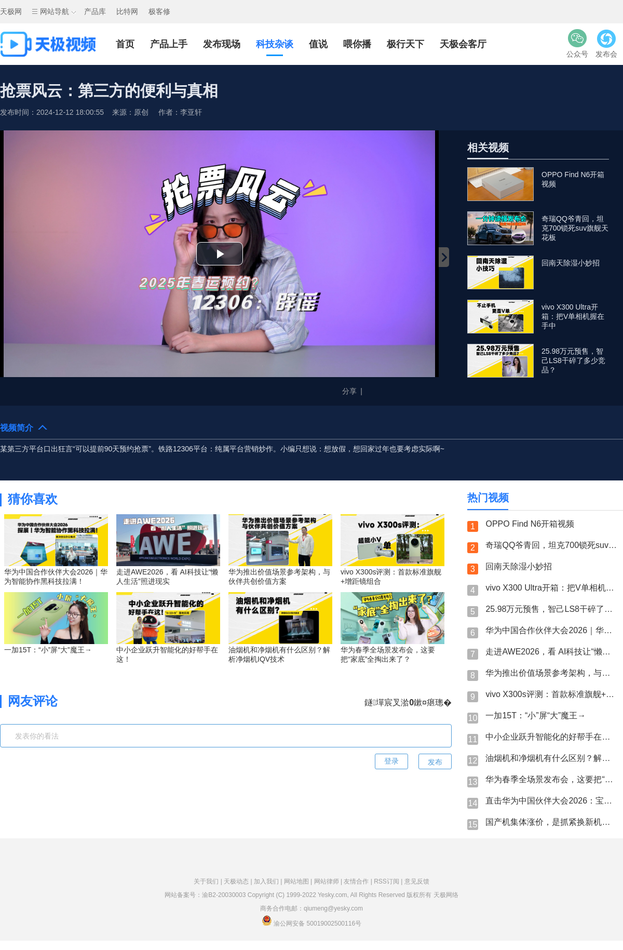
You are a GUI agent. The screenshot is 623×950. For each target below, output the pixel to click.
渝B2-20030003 (224, 895)
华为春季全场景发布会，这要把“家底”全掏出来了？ (551, 779)
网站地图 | (299, 881)
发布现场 (221, 44)
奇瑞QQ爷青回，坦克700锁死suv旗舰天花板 (551, 545)
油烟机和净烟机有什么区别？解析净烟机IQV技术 (551, 758)
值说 (318, 44)
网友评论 (33, 701)
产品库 (95, 11)
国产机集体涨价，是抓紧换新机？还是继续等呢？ (551, 822)
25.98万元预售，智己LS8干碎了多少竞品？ (551, 609)
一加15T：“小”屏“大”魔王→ (535, 715)
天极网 (11, 11)
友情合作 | (359, 881)
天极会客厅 (463, 44)
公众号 (577, 43)
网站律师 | (329, 881)
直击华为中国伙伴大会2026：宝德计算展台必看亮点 (551, 800)
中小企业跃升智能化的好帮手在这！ (551, 736)
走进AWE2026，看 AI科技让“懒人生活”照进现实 (551, 651)
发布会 (606, 43)
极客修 (159, 11)
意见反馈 (416, 881)
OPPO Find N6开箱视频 (529, 523)
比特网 (127, 11)
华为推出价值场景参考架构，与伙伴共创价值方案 (551, 672)
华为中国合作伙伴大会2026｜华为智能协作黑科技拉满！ (551, 630)
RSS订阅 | (389, 881)
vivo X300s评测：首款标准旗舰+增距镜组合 (551, 694)
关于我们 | (209, 881)
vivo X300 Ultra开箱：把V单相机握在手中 (551, 587)
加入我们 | (269, 881)
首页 (125, 44)
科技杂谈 (274, 44)
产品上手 (168, 44)
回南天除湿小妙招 (518, 566)
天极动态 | (239, 881)
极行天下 (405, 44)
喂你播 (357, 44)
